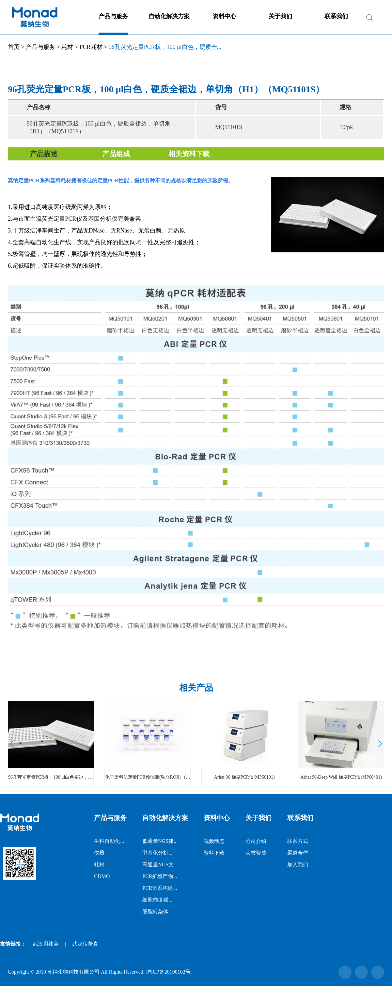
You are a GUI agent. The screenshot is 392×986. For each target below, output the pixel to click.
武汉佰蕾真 (85, 944)
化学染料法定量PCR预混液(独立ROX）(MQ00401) (147, 777)
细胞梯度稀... (157, 900)
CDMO (102, 876)
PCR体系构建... (159, 888)
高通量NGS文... (160, 864)
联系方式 (297, 841)
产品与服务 (113, 16)
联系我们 (336, 16)
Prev (12, 743)
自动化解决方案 (169, 16)
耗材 (67, 47)
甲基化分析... (157, 853)
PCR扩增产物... (159, 876)
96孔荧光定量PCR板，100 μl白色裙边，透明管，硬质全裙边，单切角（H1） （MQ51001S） (50, 777)
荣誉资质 (255, 853)
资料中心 (224, 16)
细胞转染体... (157, 911)
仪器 (99, 853)
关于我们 (280, 16)
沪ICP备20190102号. (169, 972)
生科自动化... (109, 841)
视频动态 (214, 841)
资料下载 (214, 853)
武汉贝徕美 (46, 944)
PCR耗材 (90, 47)
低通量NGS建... (160, 841)
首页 (14, 47)
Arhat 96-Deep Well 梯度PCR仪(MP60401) (341, 777)
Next (379, 743)
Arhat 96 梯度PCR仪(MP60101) (244, 777)
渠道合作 (297, 853)
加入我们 (297, 864)
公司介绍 (255, 841)
